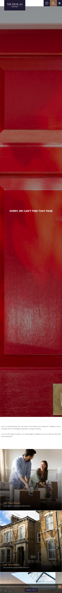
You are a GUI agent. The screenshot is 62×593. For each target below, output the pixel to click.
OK (60, 587)
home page (29, 434)
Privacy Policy (31, 590)
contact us (38, 434)
